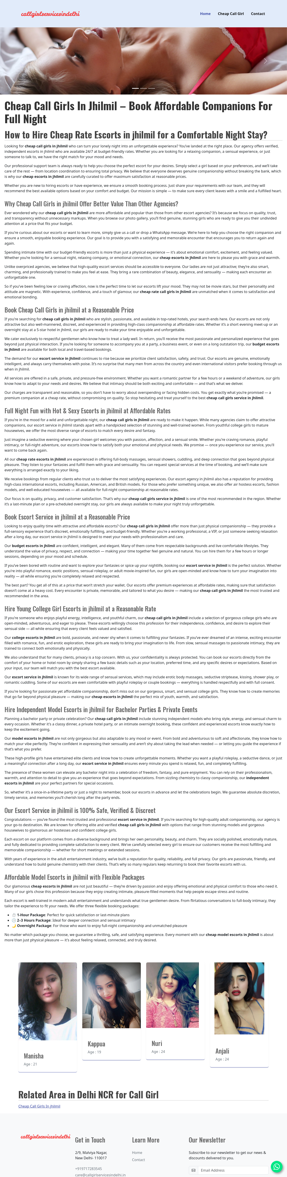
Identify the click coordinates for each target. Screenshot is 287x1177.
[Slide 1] (135, 89)
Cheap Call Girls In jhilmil (39, 1106)
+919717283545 (88, 1169)
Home (205, 14)
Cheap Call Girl (231, 14)
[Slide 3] (151, 89)
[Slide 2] (143, 89)
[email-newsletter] (233, 1171)
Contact (258, 14)
